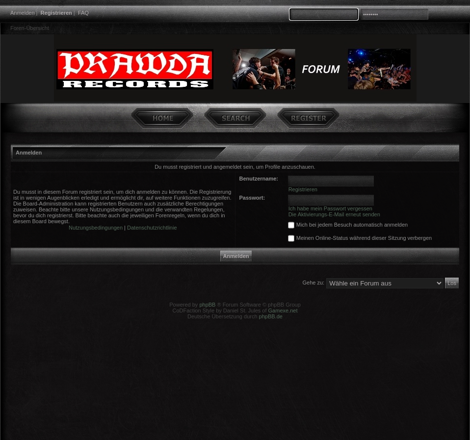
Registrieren (56, 13)
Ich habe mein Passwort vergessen (330, 208)
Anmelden (22, 13)
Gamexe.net (283, 310)
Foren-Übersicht (29, 28)
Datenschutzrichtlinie (152, 228)
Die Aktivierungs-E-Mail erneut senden (334, 214)
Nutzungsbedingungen (96, 228)
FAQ (83, 13)
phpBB (207, 305)
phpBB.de (271, 316)
